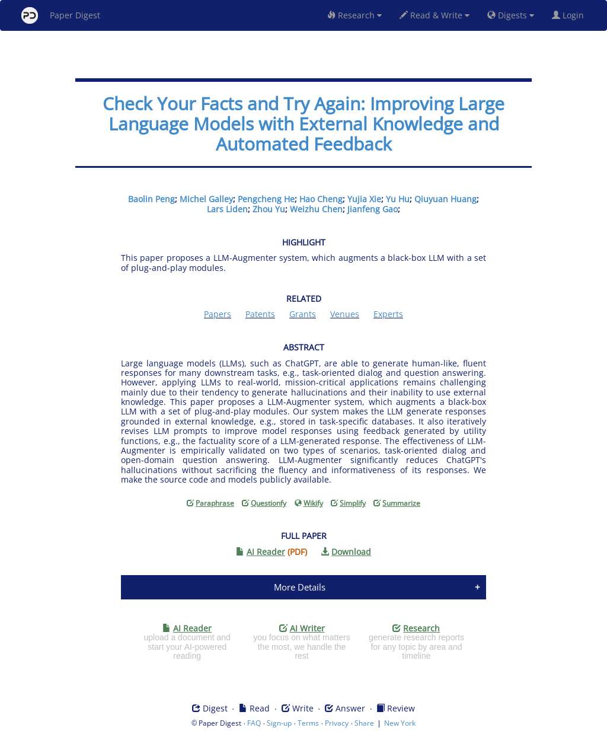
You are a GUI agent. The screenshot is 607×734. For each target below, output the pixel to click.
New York (400, 723)
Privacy (337, 723)
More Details (299, 587)
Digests (510, 15)
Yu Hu (398, 199)
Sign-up (279, 723)
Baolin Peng (151, 199)
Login (570, 15)
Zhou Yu (269, 209)
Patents (260, 314)
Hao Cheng (321, 199)
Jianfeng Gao (372, 209)
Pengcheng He (266, 199)
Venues (344, 314)
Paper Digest (60, 15)
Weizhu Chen (316, 209)
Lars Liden (227, 209)
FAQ (254, 723)
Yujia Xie (364, 199)
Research (354, 15)
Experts (388, 314)
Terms (308, 723)
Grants (302, 314)
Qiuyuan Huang (445, 199)
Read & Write (434, 15)
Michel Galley (206, 199)
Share (364, 723)
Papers (217, 314)
